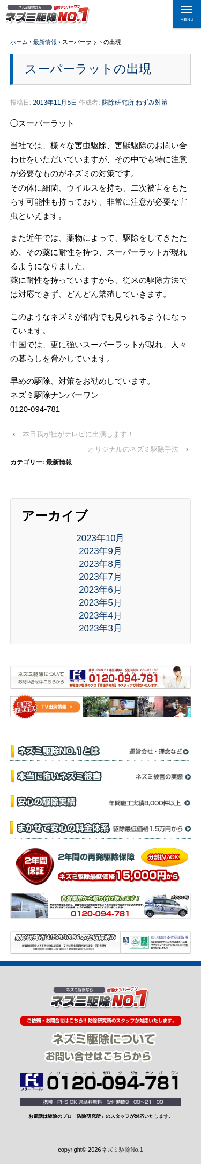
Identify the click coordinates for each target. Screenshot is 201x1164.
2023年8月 (100, 564)
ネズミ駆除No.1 (122, 1149)
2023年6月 (100, 590)
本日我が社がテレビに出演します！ (78, 434)
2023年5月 (100, 603)
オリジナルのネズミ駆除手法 (133, 449)
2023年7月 (100, 577)
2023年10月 (101, 538)
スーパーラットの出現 (88, 69)
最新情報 (45, 42)
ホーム (19, 42)
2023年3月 (100, 628)
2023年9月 (100, 551)
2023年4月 (100, 615)
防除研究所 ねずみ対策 (135, 102)
